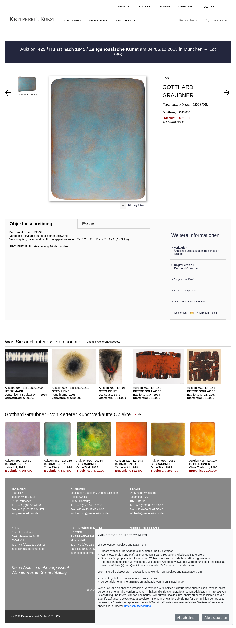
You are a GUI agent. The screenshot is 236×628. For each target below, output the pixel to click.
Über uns (185, 6)
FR (225, 6)
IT (218, 6)
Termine (164, 6)
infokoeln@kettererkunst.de (28, 548)
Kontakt (144, 6)
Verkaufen (98, 20)
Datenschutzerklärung (137, 605)
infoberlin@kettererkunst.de (146, 513)
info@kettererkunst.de (24, 513)
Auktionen (72, 20)
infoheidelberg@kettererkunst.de (91, 552)
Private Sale (125, 20)
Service (123, 6)
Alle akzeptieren (215, 617)
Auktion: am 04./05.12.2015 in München (112, 49)
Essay (88, 223)
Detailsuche (220, 20)
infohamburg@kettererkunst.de (89, 513)
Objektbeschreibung (31, 223)
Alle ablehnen (186, 617)
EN (213, 6)
